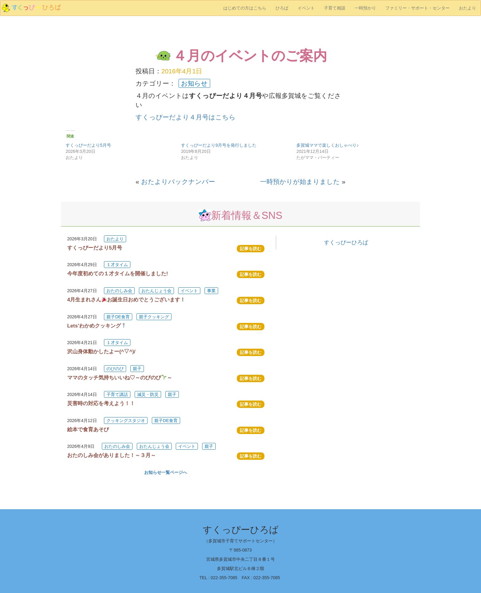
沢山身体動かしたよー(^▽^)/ (101, 352)
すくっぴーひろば (346, 242)
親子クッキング (154, 316)
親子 (137, 368)
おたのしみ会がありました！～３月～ (111, 455)
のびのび (115, 368)
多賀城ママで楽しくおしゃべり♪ (327, 145)
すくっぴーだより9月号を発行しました (218, 145)
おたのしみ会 (119, 290)
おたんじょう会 (156, 290)
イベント (306, 8)
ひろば (281, 8)
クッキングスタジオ (125, 420)
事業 (211, 290)
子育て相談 (334, 8)
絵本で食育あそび (88, 429)
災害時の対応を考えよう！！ (101, 403)
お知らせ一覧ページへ (165, 472)
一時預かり (365, 8)
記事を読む (250, 248)
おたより (467, 8)
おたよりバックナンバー (178, 181)
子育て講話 (117, 394)
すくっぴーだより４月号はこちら (186, 117)
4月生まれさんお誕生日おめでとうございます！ (126, 300)
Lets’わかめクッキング (96, 326)
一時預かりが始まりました (300, 181)
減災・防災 (148, 394)
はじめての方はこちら (244, 8)
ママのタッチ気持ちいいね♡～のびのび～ (119, 378)
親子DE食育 (117, 316)
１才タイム (117, 264)
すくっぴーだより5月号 (88, 145)
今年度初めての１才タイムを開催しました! (117, 274)
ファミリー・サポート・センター (417, 8)
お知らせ (194, 83)
